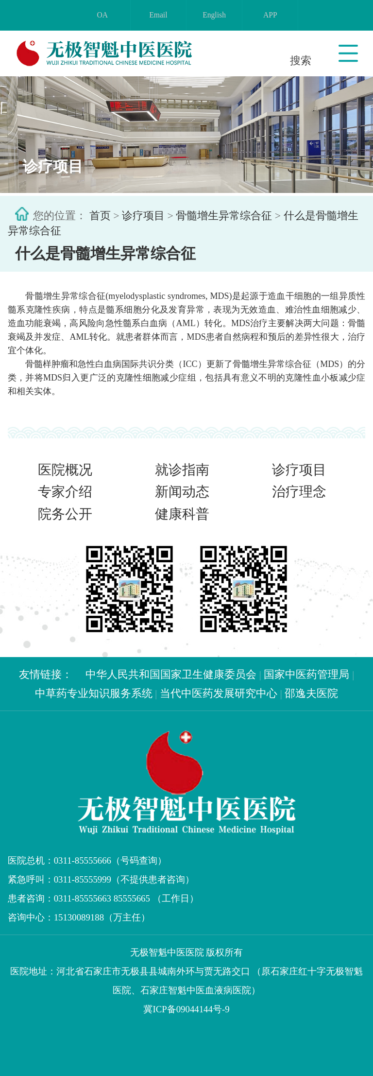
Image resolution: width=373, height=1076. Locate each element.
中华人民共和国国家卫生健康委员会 (170, 674)
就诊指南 (182, 469)
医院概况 (65, 469)
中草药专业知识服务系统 (94, 693)
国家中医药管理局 (306, 674)
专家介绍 (65, 491)
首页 (100, 216)
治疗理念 (299, 491)
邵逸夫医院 (311, 693)
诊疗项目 (143, 216)
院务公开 (65, 513)
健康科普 (182, 513)
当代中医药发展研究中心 (218, 693)
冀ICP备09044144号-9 (186, 1009)
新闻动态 (182, 491)
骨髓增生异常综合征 (224, 216)
